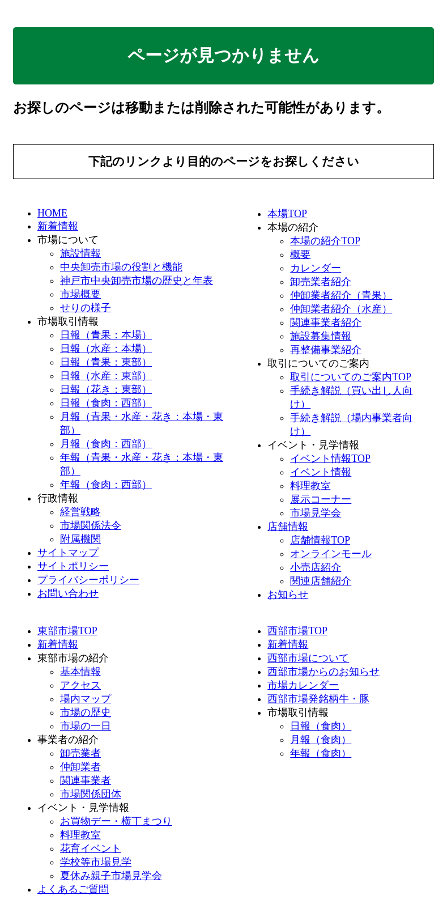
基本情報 (80, 671)
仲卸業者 (80, 767)
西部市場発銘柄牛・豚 (318, 698)
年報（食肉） (320, 753)
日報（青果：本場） (106, 335)
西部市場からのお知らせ (323, 671)
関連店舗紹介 (320, 581)
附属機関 (80, 539)
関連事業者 (85, 780)
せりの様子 (85, 307)
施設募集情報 (320, 336)
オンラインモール (331, 553)
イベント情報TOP (330, 458)
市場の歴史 (85, 712)
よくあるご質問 (73, 889)
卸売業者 (80, 753)
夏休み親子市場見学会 (111, 875)
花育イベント (90, 848)
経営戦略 (80, 511)
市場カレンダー (303, 685)
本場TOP (287, 213)
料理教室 (310, 485)
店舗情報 (287, 526)
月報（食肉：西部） (106, 443)
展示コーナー (320, 499)
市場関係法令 (90, 525)
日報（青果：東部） (106, 362)
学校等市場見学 (95, 862)
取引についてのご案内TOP (350, 377)
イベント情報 (320, 472)
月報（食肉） (320, 739)
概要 (300, 254)
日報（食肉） (320, 726)
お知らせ (287, 594)
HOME (52, 213)
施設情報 (80, 253)
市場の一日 (85, 726)
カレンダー (315, 268)
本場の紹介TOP (325, 241)
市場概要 (80, 294)
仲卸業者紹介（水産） (341, 309)
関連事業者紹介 (325, 322)
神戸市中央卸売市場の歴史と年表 (136, 280)
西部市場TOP (297, 630)
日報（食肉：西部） (106, 403)
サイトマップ (68, 552)
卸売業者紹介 (320, 281)
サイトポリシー (73, 566)
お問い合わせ (68, 593)
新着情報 (57, 226)
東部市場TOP (67, 630)
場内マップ (85, 698)
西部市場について (308, 658)
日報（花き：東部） (106, 389)
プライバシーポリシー (88, 579)
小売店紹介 (315, 567)
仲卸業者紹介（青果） (341, 295)
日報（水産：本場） (106, 348)
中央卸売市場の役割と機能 (121, 267)
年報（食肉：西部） (106, 484)
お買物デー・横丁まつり (116, 821)
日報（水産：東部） (106, 375)
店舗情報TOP (320, 540)
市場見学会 (315, 513)
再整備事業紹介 (325, 349)
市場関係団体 (90, 794)
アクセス (80, 685)
